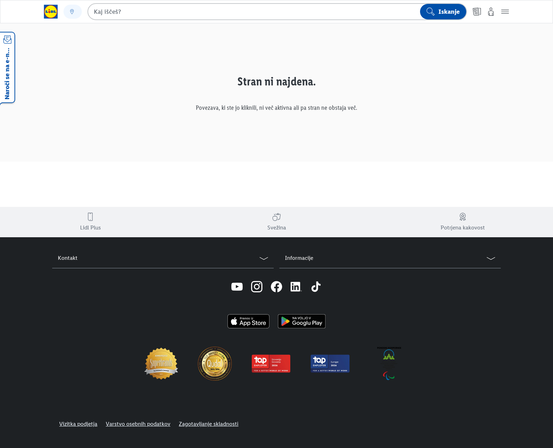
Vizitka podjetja (78, 423)
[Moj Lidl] (491, 11)
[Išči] (443, 11)
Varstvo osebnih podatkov (138, 423)
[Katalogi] (477, 11)
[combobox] (277, 11)
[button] (505, 11)
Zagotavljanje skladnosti (208, 423)
